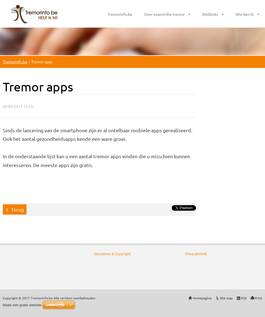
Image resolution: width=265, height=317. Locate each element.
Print (258, 298)
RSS (244, 298)
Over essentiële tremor (164, 14)
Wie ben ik (244, 14)
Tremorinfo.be (120, 14)
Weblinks (210, 14)
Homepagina (202, 298)
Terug (17, 209)
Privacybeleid (196, 253)
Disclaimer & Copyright (112, 253)
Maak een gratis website (22, 305)
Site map (226, 298)
